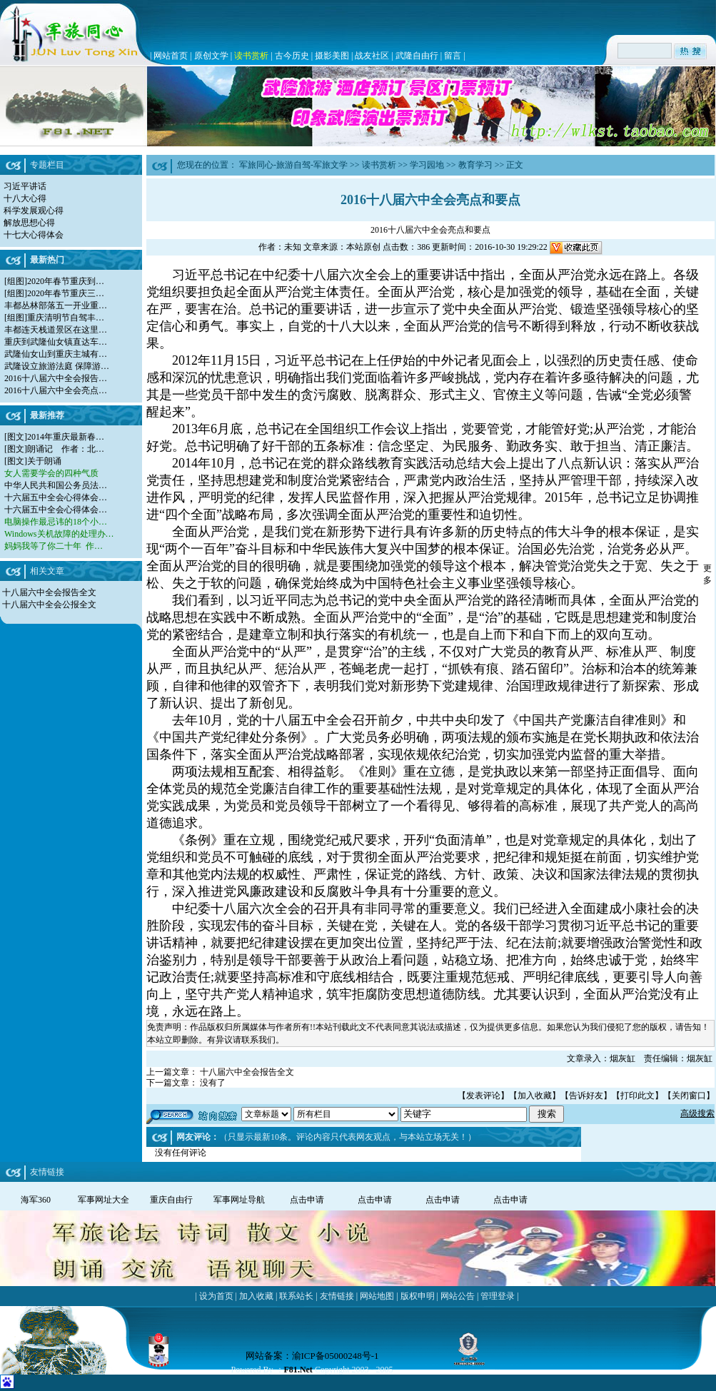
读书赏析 (251, 56)
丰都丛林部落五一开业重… (55, 305)
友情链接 (337, 1296)
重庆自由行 (171, 1200)
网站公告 (457, 1296)
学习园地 (427, 165)
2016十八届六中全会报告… (55, 378)
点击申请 (307, 1200)
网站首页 (170, 56)
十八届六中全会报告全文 (49, 592)
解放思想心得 (29, 223)
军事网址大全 (103, 1200)
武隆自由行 (416, 56)
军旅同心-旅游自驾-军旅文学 (293, 165)
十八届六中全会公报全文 (49, 604)
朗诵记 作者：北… (65, 449)
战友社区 (372, 56)
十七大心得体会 (34, 235)
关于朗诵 (44, 461)
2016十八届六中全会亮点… (55, 390)
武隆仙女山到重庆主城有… (55, 354)
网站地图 (377, 1296)
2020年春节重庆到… (65, 281)
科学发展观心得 (34, 211)
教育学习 (475, 165)
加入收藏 (535, 1096)
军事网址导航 (239, 1200)
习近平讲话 (25, 186)
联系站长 (296, 1296)
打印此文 (637, 1096)
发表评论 (483, 1096)
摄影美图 (332, 56)
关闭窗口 (689, 1096)
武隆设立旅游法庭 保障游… (56, 366)
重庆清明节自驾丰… (65, 318)
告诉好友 (586, 1096)
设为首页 (216, 1296)
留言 (452, 56)
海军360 (36, 1200)
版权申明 (417, 1296)
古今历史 (292, 56)
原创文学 (211, 56)
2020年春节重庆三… (65, 293)
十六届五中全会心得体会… (55, 497)
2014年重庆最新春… (65, 437)
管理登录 (497, 1296)
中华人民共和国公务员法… (55, 485)
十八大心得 (25, 198)
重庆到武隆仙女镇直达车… (55, 342)
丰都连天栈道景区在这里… (55, 330)
